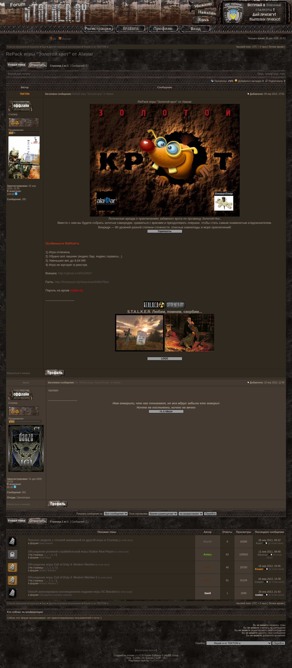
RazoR (208, 541)
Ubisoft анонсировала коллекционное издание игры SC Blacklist (73, 591)
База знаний (45, 543)
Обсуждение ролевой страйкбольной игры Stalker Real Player (71, 551)
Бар (44, 47)
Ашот (259, 543)
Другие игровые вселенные (65, 47)
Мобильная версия (146, 650)
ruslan (259, 594)
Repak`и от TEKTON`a (95, 47)
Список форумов (17, 47)
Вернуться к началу (18, 373)
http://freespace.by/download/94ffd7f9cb (82, 282)
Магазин (65, 39)
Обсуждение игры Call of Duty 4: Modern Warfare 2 (62, 577)
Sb (53, 39)
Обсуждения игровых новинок (55, 595)
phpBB (138, 655)
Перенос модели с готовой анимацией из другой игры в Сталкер (73, 540)
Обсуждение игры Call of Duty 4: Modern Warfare (61, 564)
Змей (207, 593)
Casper (259, 581)
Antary (207, 554)
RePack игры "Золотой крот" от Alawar (49, 54)
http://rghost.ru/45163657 (75, 273)
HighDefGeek (157, 660)
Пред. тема (264, 74)
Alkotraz (262, 554)
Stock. (207, 567)
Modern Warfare (47, 570)
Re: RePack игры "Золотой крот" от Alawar (98, 382)
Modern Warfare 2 (48, 583)
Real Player (45, 557)
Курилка (34, 47)
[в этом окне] (126, 540)
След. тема (278, 74)
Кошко (259, 569)
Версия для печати (19, 74)
